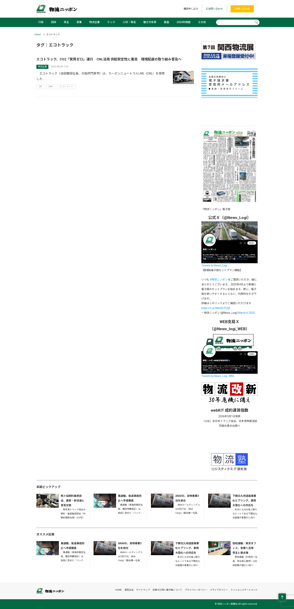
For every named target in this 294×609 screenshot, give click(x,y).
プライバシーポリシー (196, 590)
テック (111, 22)
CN (40, 86)
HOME (118, 590)
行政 (41, 22)
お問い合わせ (242, 8)
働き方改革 (149, 22)
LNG (51, 86)
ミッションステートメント (244, 590)
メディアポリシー (219, 590)
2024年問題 (183, 22)
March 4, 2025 (246, 312)
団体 (53, 22)
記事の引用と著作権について (167, 590)
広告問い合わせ (214, 8)
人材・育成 (129, 22)
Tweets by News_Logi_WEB (217, 375)
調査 (166, 22)
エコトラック (66, 86)
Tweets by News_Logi (214, 265)
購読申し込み (191, 8)
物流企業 (94, 22)
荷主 (66, 22)
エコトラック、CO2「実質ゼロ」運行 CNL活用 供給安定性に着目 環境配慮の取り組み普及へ (109, 59)
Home (37, 34)
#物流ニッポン (218, 279)
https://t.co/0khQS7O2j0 (215, 308)
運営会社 (129, 590)
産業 (79, 22)
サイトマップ (143, 590)
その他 (202, 22)
